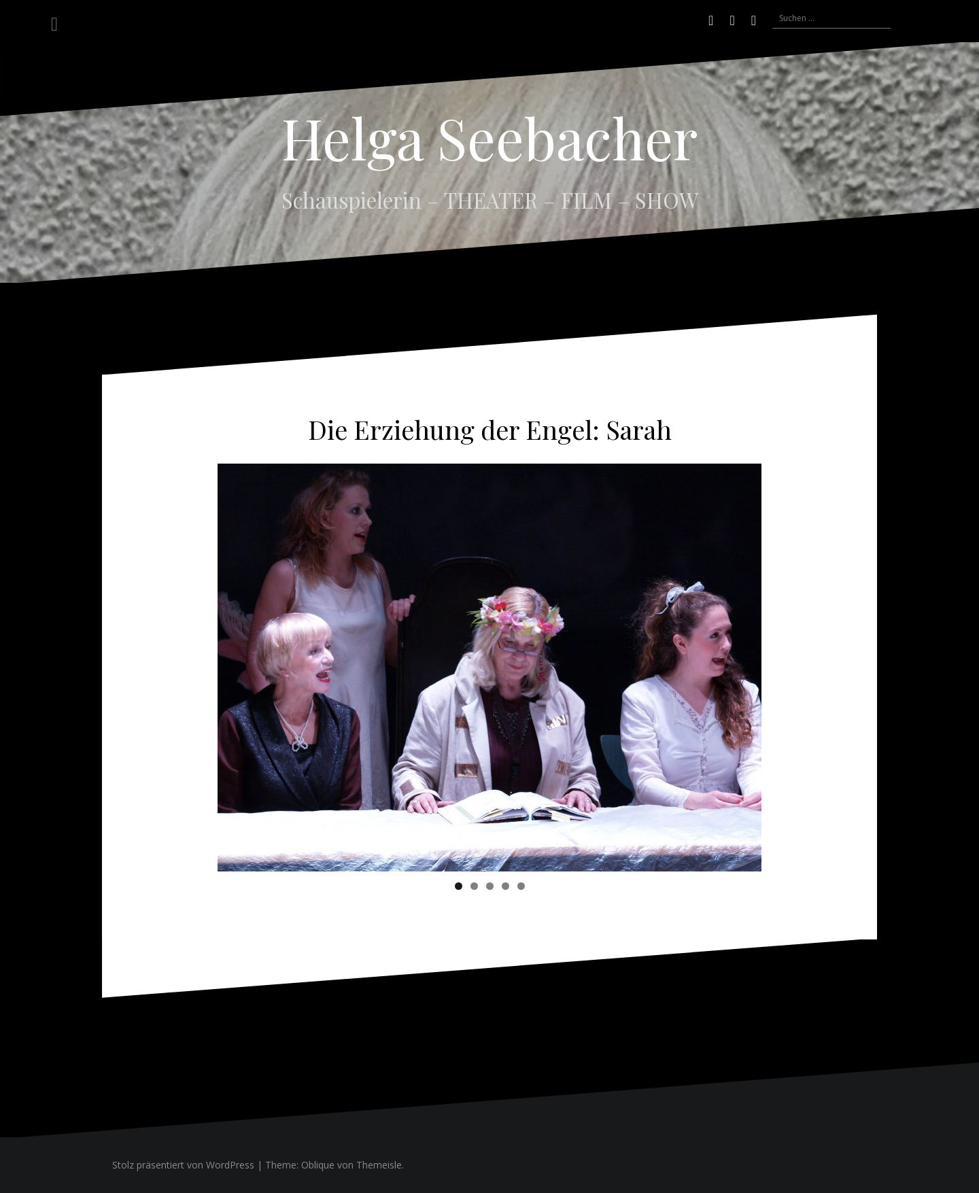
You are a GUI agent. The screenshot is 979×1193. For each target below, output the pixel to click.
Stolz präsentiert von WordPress (183, 1164)
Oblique (317, 1164)
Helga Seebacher (489, 137)
